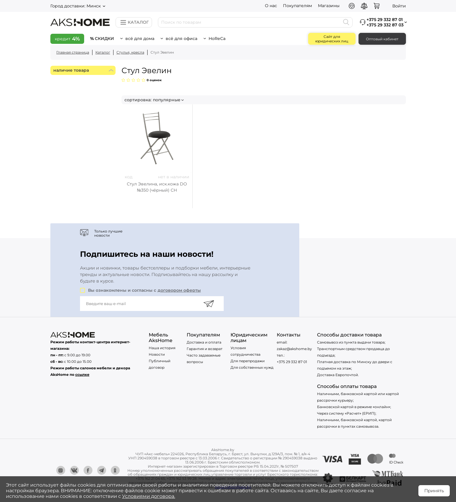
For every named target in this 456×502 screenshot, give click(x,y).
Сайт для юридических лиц (331, 38)
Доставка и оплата (204, 342)
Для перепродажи (248, 361)
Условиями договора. (148, 496)
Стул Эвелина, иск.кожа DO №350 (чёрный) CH (157, 187)
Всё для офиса (181, 38)
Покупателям (297, 5)
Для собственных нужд (252, 367)
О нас (271, 5)
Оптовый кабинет (382, 39)
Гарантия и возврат (205, 349)
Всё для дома (139, 38)
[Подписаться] (209, 303)
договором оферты (179, 290)
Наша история (162, 348)
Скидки (104, 38)
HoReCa (217, 38)
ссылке (82, 374)
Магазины (329, 5)
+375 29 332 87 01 (292, 362)
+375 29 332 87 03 (385, 25)
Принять (434, 490)
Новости (157, 354)
